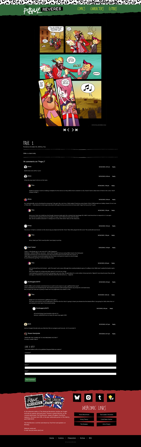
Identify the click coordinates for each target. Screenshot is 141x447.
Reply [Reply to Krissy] (113, 226)
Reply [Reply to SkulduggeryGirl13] (113, 282)
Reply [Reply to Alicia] (113, 200)
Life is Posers (106, 424)
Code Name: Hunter (106, 419)
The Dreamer (84, 424)
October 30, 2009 (35, 147)
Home (51, 438)
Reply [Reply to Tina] (113, 186)
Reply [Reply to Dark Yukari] (113, 248)
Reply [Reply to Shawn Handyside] (113, 334)
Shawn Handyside (34, 333)
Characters (97, 8)
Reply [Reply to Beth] (113, 324)
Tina (44, 147)
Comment (27, 353)
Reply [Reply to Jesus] (113, 167)
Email (26, 371)
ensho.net (33, 428)
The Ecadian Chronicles (106, 415)
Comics (81, 8)
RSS (90, 438)
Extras (113, 8)
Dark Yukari (32, 247)
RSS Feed (114, 2)
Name (26, 365)
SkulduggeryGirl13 (34, 282)
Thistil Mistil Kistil (84, 415)
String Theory (84, 419)
